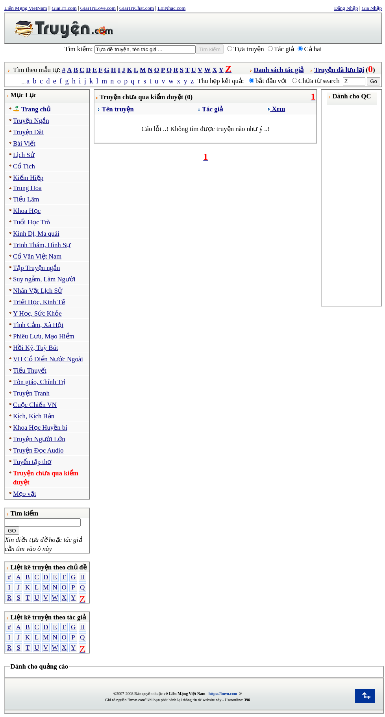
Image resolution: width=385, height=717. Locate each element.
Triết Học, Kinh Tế (39, 302)
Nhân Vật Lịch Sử (37, 290)
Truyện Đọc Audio (38, 450)
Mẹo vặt (24, 493)
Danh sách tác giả (279, 70)
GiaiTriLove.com (98, 8)
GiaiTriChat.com (136, 8)
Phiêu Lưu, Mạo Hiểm (43, 336)
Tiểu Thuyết (29, 370)
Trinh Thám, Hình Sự (41, 245)
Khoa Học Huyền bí (40, 427)
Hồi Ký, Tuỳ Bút (35, 347)
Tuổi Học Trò (31, 222)
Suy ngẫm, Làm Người (44, 279)
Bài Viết (24, 143)
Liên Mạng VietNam (25, 8)
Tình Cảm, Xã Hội (38, 325)
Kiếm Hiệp (28, 177)
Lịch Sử (24, 155)
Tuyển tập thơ (32, 462)
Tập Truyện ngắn (36, 268)
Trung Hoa (27, 188)
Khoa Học (27, 210)
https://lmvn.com (223, 693)
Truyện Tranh (31, 393)
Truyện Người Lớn (39, 439)
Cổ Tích (24, 166)
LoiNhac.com (171, 8)
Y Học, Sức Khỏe (37, 313)
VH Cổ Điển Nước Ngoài (48, 359)
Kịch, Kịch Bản (33, 416)
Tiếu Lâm (26, 199)
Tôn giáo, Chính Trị (39, 382)
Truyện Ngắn (31, 120)
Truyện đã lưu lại (339, 70)
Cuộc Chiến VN (35, 404)
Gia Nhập (372, 8)
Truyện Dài (28, 132)
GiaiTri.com (64, 8)
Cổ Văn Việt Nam (37, 256)
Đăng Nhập (346, 8)
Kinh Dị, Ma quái (36, 233)
